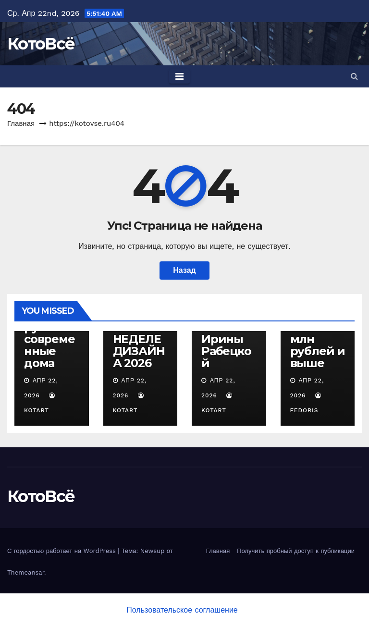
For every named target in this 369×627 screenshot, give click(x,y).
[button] (354, 76)
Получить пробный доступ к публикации (296, 550)
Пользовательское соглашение (181, 610)
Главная (21, 123)
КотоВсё (40, 44)
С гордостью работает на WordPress (62, 550)
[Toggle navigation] (179, 76)
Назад (184, 270)
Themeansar (25, 572)
